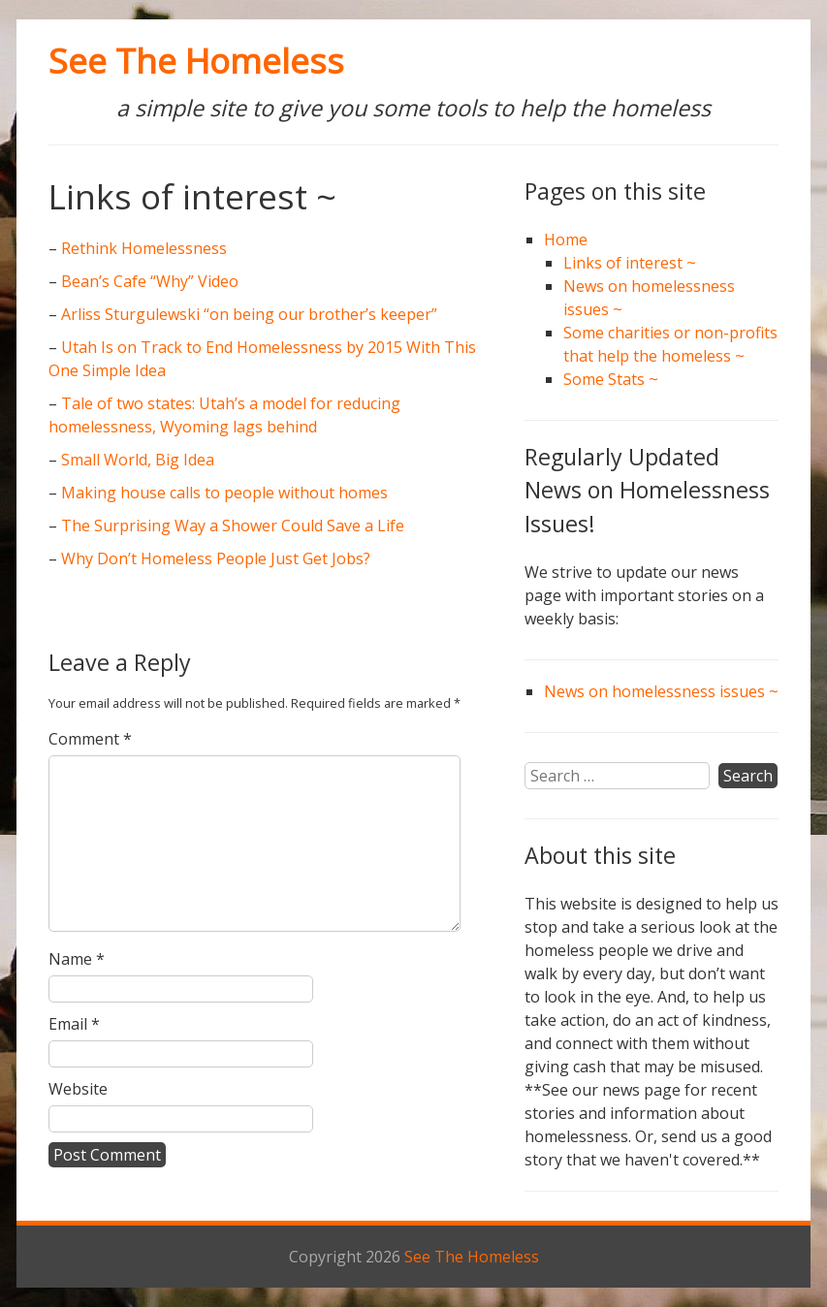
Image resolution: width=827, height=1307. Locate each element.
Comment (90, 738)
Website (78, 1089)
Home (566, 239)
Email (74, 1024)
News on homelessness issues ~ (661, 691)
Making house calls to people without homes (224, 492)
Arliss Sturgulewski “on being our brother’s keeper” (249, 314)
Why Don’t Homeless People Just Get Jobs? (215, 558)
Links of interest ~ (629, 262)
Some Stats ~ (610, 379)
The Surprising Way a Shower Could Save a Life (232, 525)
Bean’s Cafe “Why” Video (150, 281)
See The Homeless (196, 60)
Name (76, 959)
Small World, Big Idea (137, 459)
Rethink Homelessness (144, 248)
